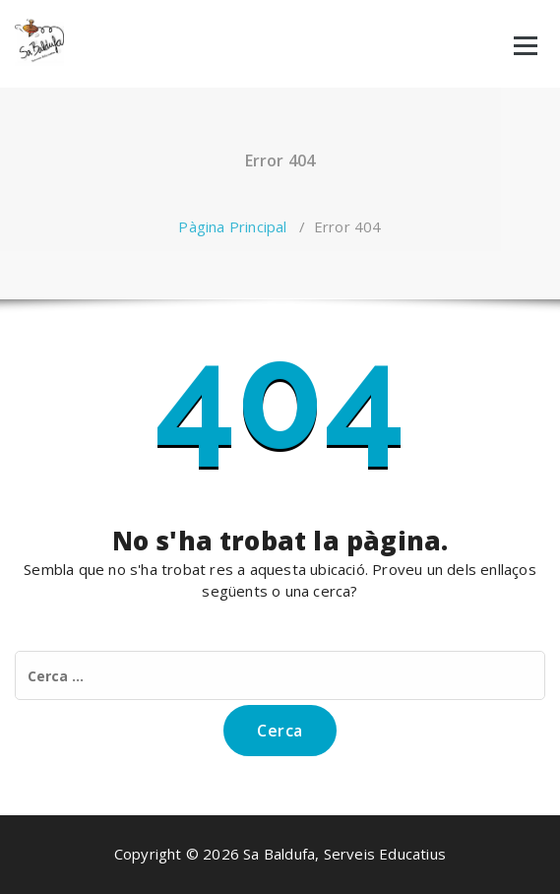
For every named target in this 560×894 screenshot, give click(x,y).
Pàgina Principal (232, 226)
